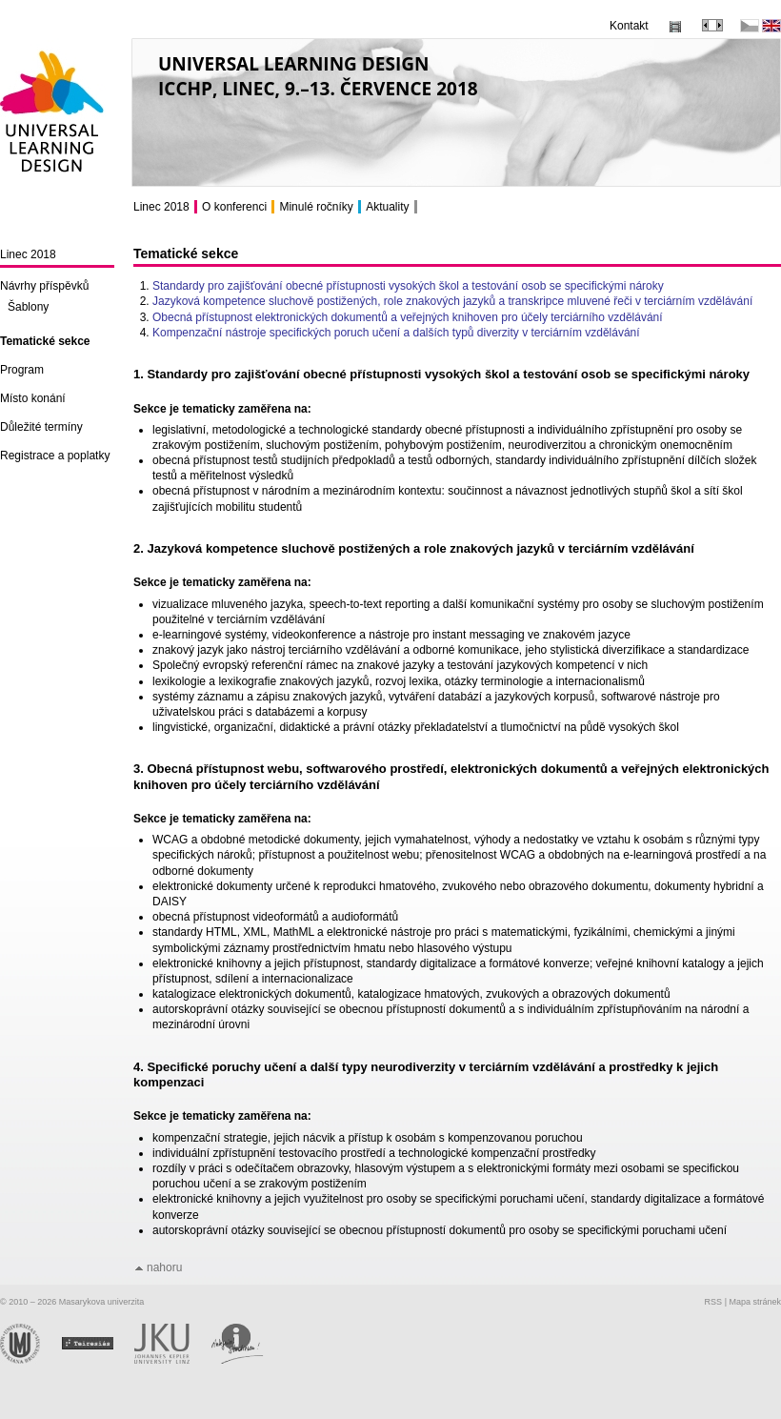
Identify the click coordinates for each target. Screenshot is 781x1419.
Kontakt (629, 25)
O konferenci (234, 206)
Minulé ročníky (315, 206)
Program (22, 369)
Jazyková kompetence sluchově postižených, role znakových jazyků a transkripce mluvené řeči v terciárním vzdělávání (452, 301)
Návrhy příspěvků (44, 286)
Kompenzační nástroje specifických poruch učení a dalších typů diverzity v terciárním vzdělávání (396, 332)
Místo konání (33, 398)
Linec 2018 (28, 254)
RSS (714, 1302)
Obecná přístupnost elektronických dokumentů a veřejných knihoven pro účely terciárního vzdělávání (407, 317)
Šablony (28, 307)
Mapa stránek (755, 1302)
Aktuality (387, 206)
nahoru (164, 1267)
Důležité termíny (41, 427)
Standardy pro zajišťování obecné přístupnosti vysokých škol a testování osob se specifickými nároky (408, 286)
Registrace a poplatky (55, 455)
